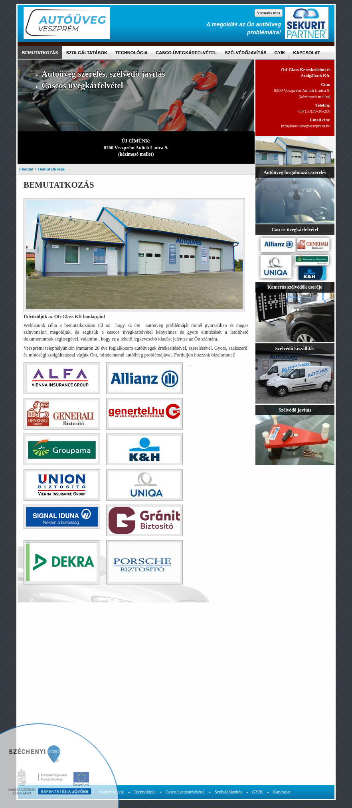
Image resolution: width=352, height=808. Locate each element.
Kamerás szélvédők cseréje (294, 287)
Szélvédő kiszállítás (294, 348)
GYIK (280, 52)
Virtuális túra (268, 13)
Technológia (131, 52)
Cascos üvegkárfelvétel (82, 85)
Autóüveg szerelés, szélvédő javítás (103, 74)
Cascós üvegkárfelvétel (294, 229)
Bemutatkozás (40, 52)
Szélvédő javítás (295, 410)
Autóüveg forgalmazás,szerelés (294, 172)
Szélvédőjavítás (245, 52)
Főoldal (26, 168)
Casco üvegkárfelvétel (186, 52)
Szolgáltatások (86, 52)
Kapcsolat (306, 52)
